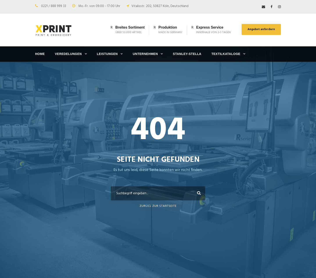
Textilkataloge (225, 54)
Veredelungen (68, 54)
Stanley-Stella (187, 54)
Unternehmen (145, 54)
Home (40, 54)
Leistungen (107, 54)
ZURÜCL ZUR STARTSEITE (158, 206)
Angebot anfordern (261, 29)
